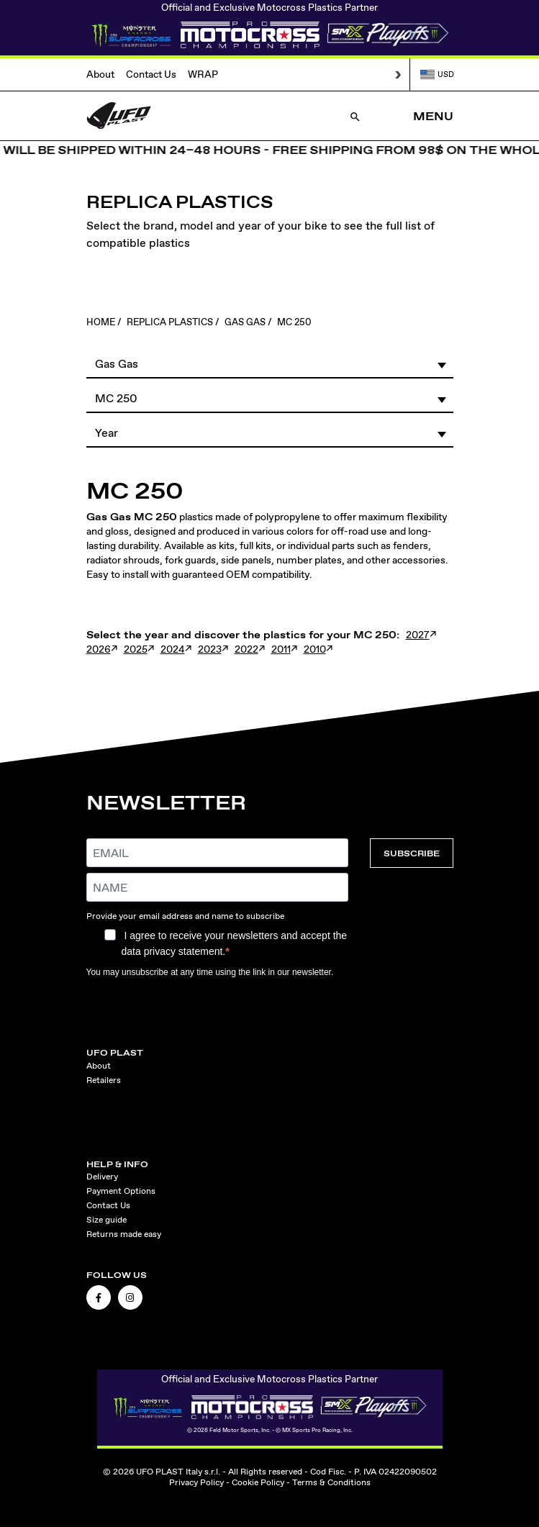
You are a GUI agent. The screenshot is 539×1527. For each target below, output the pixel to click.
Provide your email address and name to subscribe (185, 916)
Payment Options (120, 1191)
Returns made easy (123, 1234)
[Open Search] (355, 116)
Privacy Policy (196, 1482)
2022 (246, 649)
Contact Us (151, 74)
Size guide (106, 1219)
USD (436, 74)
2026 (98, 649)
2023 (210, 649)
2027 (418, 634)
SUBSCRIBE (412, 853)
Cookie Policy (258, 1482)
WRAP (203, 74)
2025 (136, 649)
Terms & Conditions (331, 1482)
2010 (315, 649)
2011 (281, 649)
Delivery (102, 1176)
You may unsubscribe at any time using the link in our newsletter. (210, 972)
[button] (269, 363)
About (100, 74)
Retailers (103, 1080)
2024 (172, 649)
